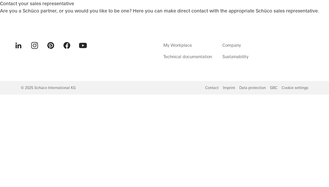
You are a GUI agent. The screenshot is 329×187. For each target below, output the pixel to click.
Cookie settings (295, 87)
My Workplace (177, 45)
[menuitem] (18, 45)
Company (231, 45)
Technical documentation (187, 56)
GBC (274, 87)
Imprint (229, 87)
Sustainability (235, 56)
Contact (212, 87)
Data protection (252, 87)
